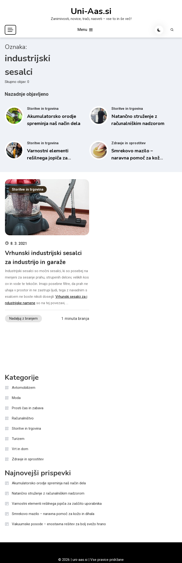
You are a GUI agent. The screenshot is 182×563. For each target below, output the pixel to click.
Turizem (18, 439)
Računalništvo (23, 418)
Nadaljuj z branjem (23, 318)
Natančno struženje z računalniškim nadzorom (48, 493)
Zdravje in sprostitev (128, 143)
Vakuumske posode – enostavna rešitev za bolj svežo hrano (59, 524)
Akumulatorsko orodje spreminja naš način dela (49, 483)
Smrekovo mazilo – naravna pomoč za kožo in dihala (136, 158)
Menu (85, 30)
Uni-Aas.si (91, 11)
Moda (16, 398)
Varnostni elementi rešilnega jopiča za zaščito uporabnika (47, 158)
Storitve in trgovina (43, 108)
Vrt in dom (20, 449)
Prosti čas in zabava (27, 408)
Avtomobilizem (23, 387)
